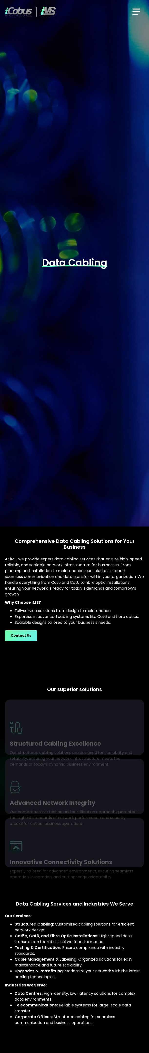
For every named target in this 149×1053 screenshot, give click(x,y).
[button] (136, 12)
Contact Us (21, 635)
